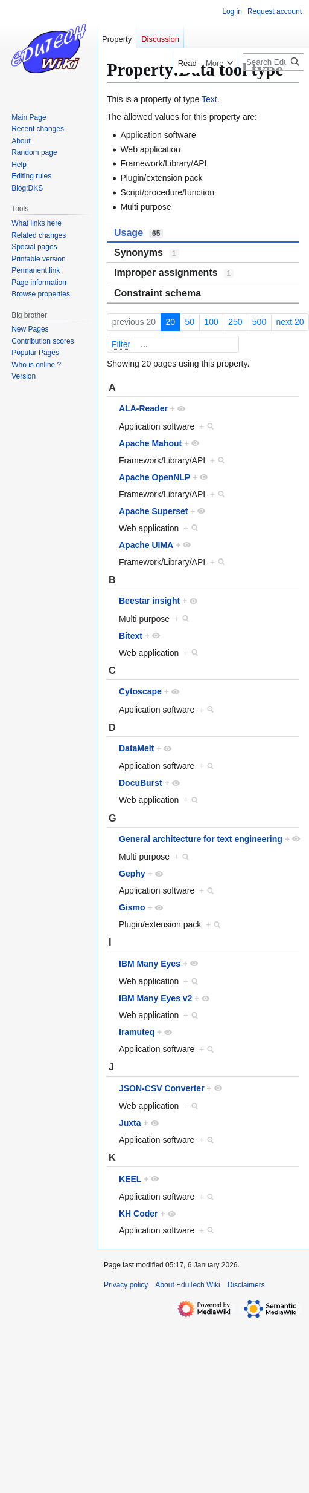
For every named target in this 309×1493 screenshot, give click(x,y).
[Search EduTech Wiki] (273, 62)
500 (259, 322)
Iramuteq (136, 1032)
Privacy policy (126, 1285)
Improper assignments (174, 272)
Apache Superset (153, 511)
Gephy (132, 873)
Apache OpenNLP (154, 477)
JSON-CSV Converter (162, 1088)
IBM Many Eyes (149, 964)
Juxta (130, 1123)
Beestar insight (149, 601)
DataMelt (136, 748)
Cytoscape (140, 691)
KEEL (130, 1179)
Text (209, 99)
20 (170, 322)
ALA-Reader (143, 408)
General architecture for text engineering (200, 839)
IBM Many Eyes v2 (155, 998)
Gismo (132, 907)
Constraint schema (157, 293)
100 (211, 322)
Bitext (130, 636)
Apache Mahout (150, 443)
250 (235, 322)
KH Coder (138, 1213)
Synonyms (146, 252)
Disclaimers (246, 1285)
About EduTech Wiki (187, 1285)
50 (189, 322)
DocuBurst (140, 783)
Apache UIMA (146, 545)
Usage (138, 232)
